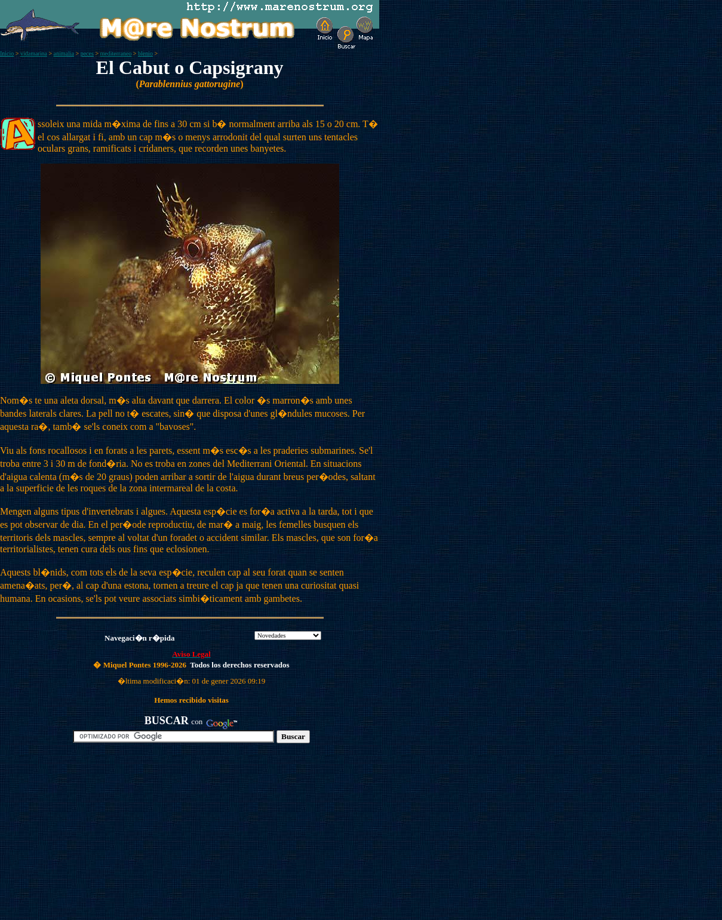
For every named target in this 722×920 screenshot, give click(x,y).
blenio (145, 53)
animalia (64, 53)
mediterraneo (116, 53)
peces (87, 53)
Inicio (7, 53)
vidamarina (33, 53)
